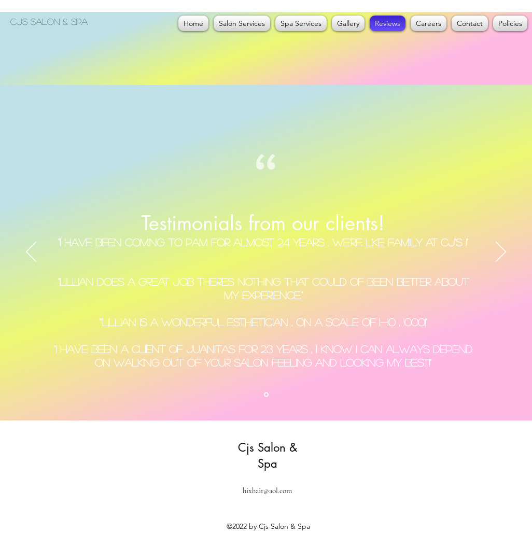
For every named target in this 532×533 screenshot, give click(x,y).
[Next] (501, 252)
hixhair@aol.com (267, 490)
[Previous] (31, 252)
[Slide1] (266, 394)
